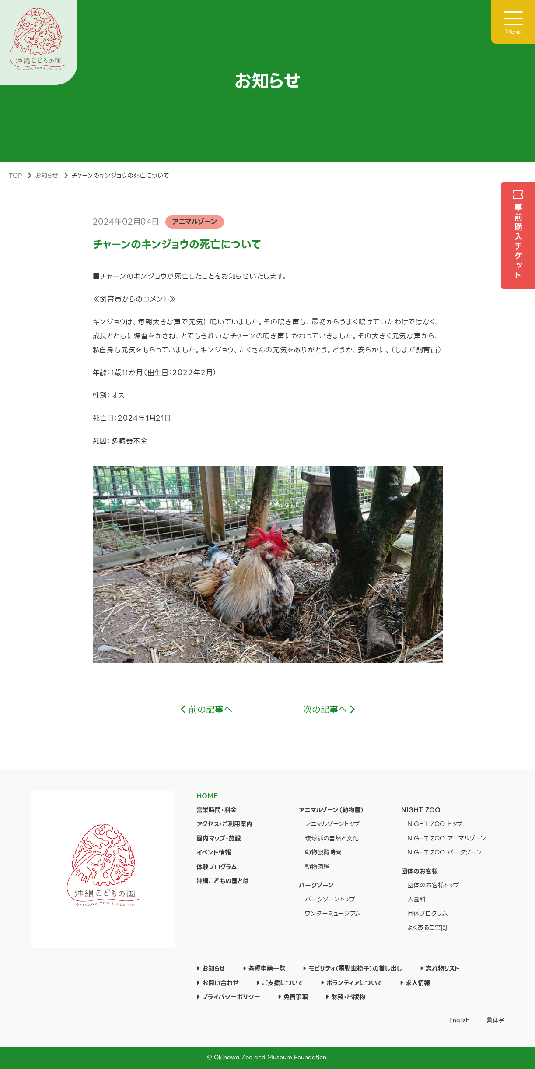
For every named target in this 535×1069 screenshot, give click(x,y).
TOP (15, 175)
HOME (206, 796)
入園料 (416, 899)
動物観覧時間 (323, 852)
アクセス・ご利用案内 (224, 824)
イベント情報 (213, 852)
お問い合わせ (217, 983)
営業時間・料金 (216, 810)
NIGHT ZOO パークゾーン (444, 852)
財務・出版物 (345, 997)
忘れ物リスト (440, 968)
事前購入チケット (518, 242)
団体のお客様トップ (433, 885)
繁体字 (495, 1020)
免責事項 (293, 997)
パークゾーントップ (330, 899)
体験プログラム (216, 867)
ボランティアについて (351, 983)
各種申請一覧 (264, 968)
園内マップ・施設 (218, 838)
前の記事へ (210, 710)
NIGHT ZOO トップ (434, 824)
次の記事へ (325, 710)
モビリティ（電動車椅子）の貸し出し (352, 968)
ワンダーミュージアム (333, 913)
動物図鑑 (317, 867)
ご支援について (279, 983)
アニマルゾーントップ (332, 824)
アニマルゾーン (194, 221)
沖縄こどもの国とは (222, 881)
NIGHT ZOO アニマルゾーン (446, 838)
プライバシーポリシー (228, 997)
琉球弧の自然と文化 (332, 838)
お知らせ (46, 175)
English (459, 1020)
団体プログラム (427, 913)
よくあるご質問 (427, 927)
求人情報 (415, 983)
